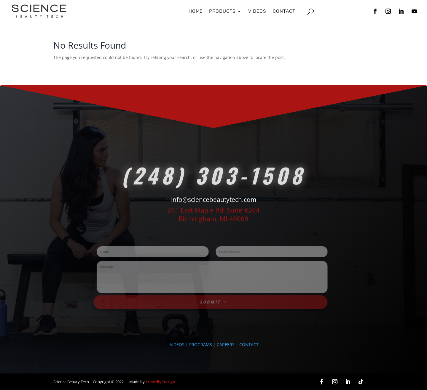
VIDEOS (177, 344)
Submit (210, 297)
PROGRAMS (200, 344)
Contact (284, 11)
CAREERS (226, 344)
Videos (257, 11)
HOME (196, 11)
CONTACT (249, 344)
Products (222, 11)
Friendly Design (160, 381)
